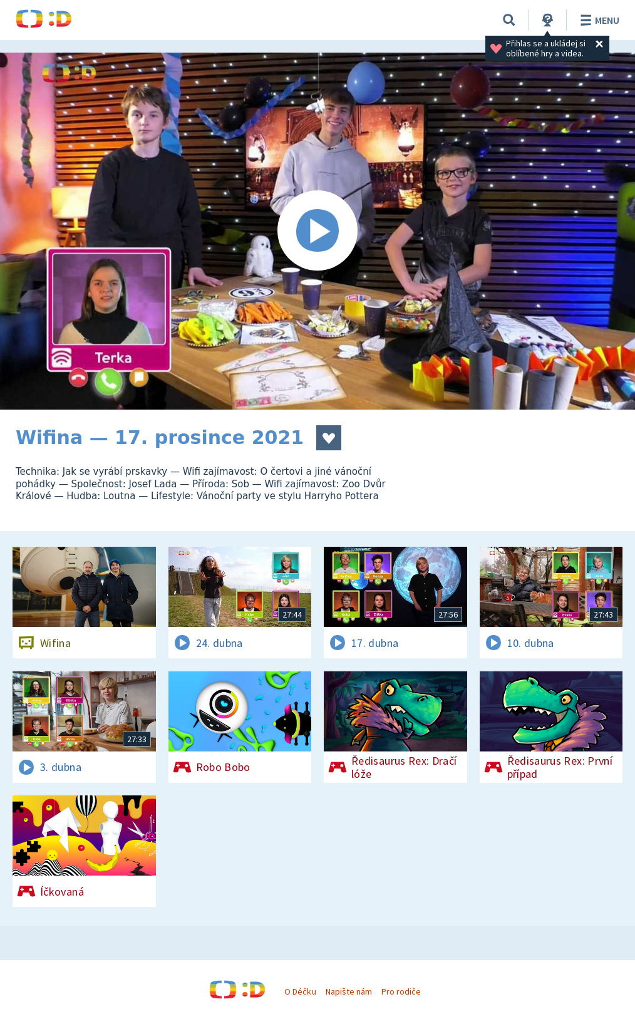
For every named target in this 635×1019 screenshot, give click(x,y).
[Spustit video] (317, 231)
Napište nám (349, 991)
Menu (597, 20)
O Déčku (300, 991)
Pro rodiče (401, 991)
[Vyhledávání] (509, 20)
